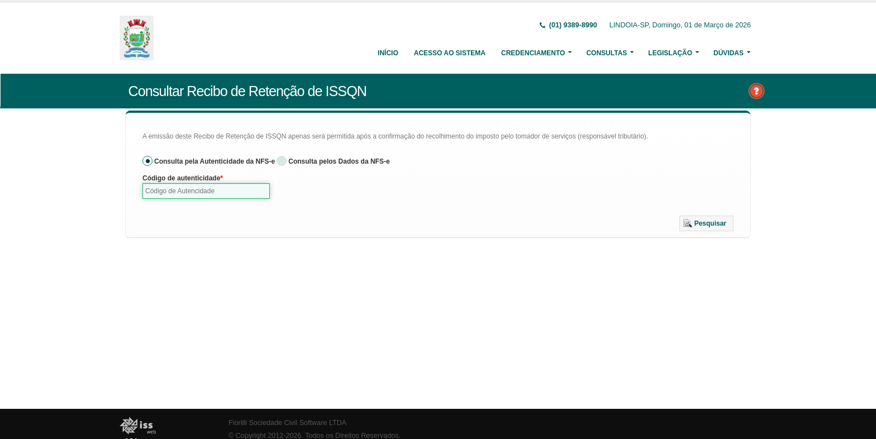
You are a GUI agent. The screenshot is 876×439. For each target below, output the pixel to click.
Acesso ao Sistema (449, 53)
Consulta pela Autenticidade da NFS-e (214, 161)
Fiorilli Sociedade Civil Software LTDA (287, 423)
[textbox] (206, 191)
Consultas (606, 53)
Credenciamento (533, 53)
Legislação (670, 53)
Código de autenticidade (181, 178)
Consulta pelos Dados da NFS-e (338, 161)
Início (388, 53)
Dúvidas (728, 53)
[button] (706, 223)
